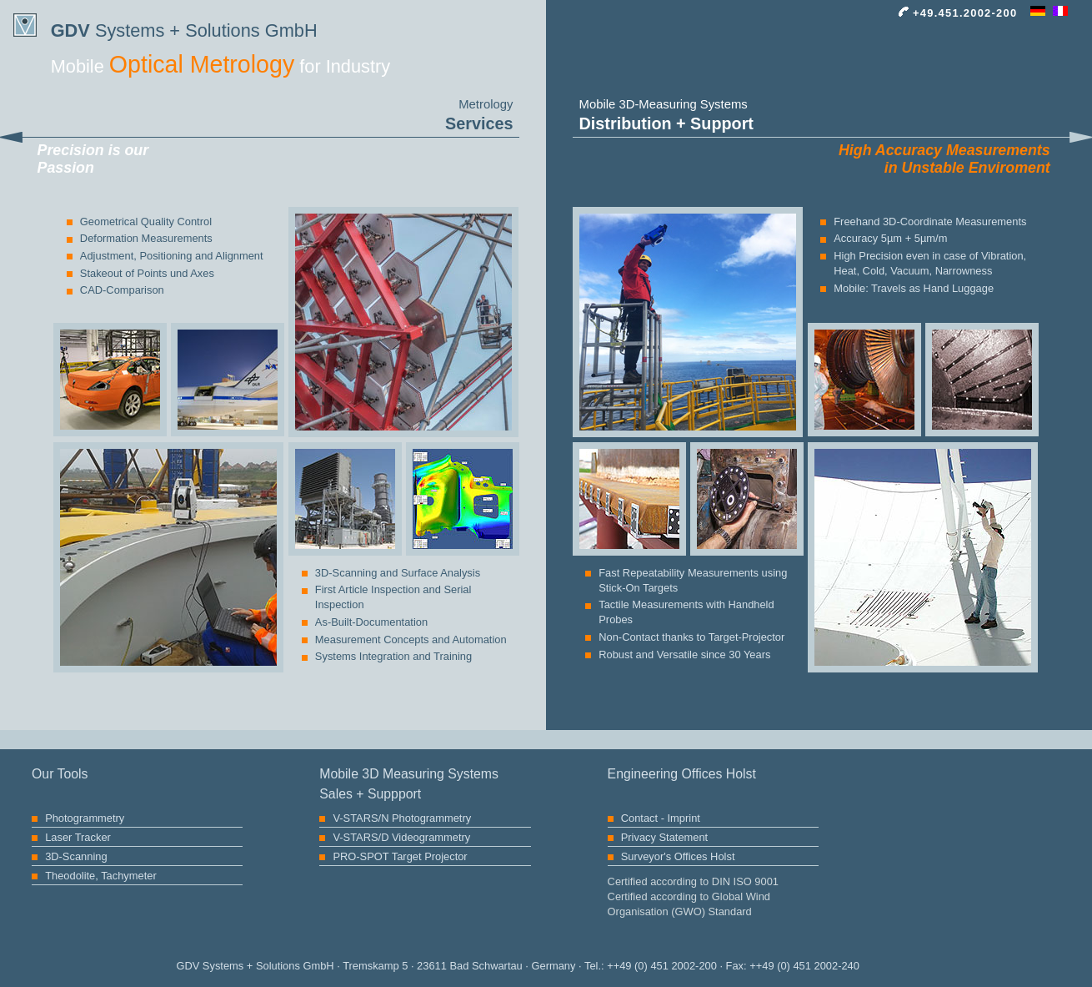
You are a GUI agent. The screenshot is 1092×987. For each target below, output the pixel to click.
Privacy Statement (664, 837)
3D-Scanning (76, 856)
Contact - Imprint (660, 818)
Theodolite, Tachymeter (101, 875)
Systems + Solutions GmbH (165, 27)
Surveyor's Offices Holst (678, 856)
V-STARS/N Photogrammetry (402, 818)
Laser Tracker (78, 837)
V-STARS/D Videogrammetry (401, 837)
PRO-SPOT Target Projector (400, 856)
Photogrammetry (84, 818)
